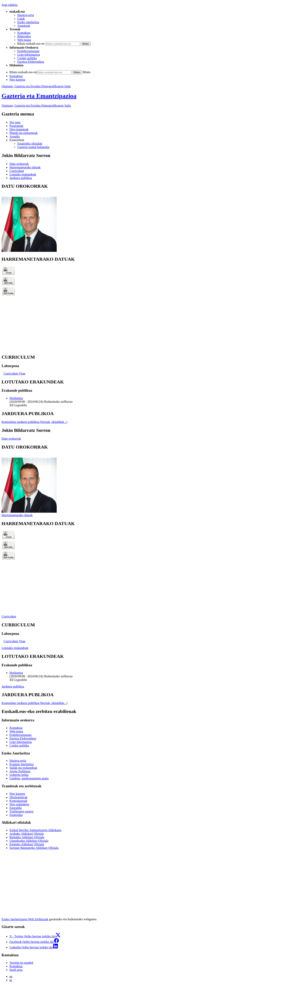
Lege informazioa (20, 742)
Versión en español (21, 962)
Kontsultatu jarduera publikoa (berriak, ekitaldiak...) (34, 422)
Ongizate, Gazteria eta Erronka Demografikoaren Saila (36, 86)
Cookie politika (27, 58)
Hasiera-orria (25, 15)
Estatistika (16, 815)
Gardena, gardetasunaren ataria (29, 778)
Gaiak (21, 18)
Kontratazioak (18, 800)
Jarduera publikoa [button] (20, 178)
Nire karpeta (17, 79)
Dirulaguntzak (18, 797)
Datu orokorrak (11, 438)
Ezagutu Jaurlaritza (21, 764)
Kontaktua (24, 32)
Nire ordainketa (19, 804)
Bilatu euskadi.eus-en (30, 43)
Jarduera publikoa (13, 686)
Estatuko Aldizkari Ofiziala (26, 844)
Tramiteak (23, 25)
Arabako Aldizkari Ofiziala (26, 833)
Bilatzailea (24, 36)
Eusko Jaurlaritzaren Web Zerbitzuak (25, 919)
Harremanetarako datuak (17, 515)
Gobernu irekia (18, 774)
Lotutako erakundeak (15, 648)
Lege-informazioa (28, 54)
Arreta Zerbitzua (19, 771)
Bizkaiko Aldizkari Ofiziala (26, 837)
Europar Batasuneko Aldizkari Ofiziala (33, 847)
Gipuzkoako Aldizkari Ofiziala (28, 840)
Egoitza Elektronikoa (30, 61)
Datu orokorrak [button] (19, 163)
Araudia (14, 136)
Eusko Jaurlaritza (28, 22)
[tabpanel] (149, 218)
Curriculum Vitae (14, 373)
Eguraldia (15, 808)
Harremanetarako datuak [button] (25, 167)
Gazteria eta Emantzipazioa (39, 95)
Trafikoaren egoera (21, 811)
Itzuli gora (15, 969)
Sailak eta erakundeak (23, 767)
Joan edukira (10, 4)
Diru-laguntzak (19, 129)
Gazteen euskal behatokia (33, 147)
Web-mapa (24, 40)
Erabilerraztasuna (28, 51)
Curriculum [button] (16, 171)
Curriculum (9, 616)
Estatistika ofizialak (29, 143)
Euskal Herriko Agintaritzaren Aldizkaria (35, 830)
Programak (16, 125)
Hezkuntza (16, 398)
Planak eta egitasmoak (23, 133)
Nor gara (14, 122)
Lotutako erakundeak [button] (22, 174)
